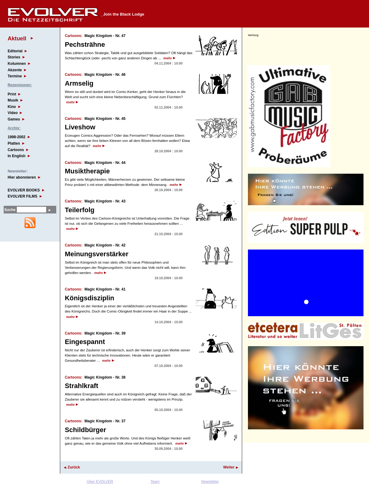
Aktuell (17, 38)
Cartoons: (73, 36)
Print (12, 94)
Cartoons (16, 150)
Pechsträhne (85, 44)
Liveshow (80, 127)
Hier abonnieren (22, 177)
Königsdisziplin (89, 298)
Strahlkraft (81, 386)
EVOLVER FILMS (22, 196)
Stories (14, 57)
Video (13, 113)
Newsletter (210, 481)
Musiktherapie (87, 171)
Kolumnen (17, 63)
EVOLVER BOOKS (24, 190)
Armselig (79, 83)
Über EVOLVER (100, 481)
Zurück (74, 467)
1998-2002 (16, 137)
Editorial (15, 51)
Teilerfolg (79, 210)
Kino (12, 107)
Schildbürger (85, 430)
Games (14, 119)
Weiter (228, 467)
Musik (13, 100)
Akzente (15, 70)
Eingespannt (85, 342)
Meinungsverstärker (96, 254)
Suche (9, 210)
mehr (167, 58)
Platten (14, 143)
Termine (15, 76)
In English (16, 156)
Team (155, 481)
